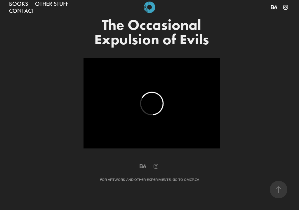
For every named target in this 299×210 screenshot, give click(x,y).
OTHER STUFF (51, 3)
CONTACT (21, 10)
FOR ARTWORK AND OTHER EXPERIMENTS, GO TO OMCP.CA (149, 180)
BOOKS (18, 3)
